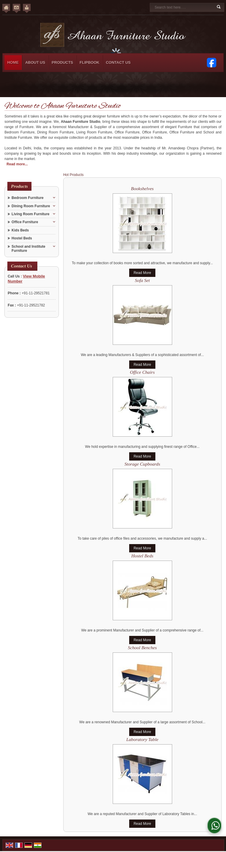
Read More (142, 273)
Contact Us (118, 62)
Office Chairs (142, 372)
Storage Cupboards (142, 463)
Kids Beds (20, 230)
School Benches (142, 647)
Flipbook (89, 62)
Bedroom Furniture (27, 198)
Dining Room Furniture (30, 206)
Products (62, 62)
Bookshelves (142, 188)
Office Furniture (24, 222)
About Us (35, 62)
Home (13, 62)
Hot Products (73, 175)
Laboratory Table (142, 739)
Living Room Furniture (30, 214)
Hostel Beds (21, 238)
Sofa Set (142, 280)
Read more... (17, 164)
